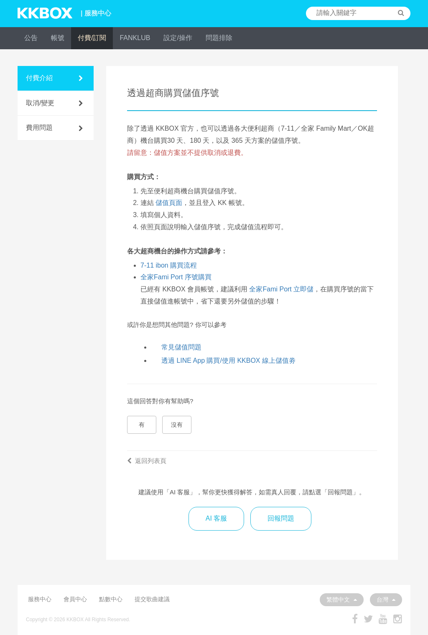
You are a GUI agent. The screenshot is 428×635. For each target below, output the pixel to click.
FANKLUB (135, 37)
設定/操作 (177, 37)
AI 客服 (216, 518)
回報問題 (281, 518)
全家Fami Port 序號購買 (175, 277)
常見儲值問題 (181, 347)
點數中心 (110, 599)
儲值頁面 (168, 202)
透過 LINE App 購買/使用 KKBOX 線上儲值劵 (228, 360)
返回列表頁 (146, 460)
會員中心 (75, 599)
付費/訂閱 (92, 37)
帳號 (57, 37)
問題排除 (219, 37)
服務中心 (39, 599)
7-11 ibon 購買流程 (168, 265)
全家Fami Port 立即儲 (281, 289)
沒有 (177, 424)
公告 (31, 37)
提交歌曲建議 (152, 599)
